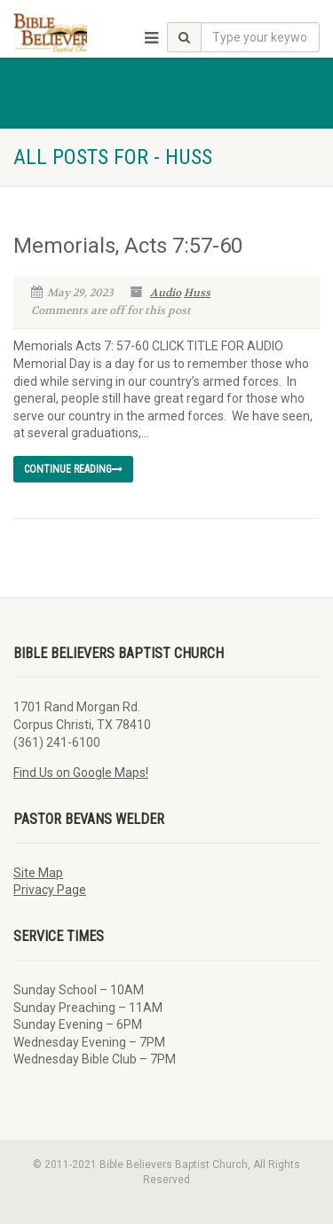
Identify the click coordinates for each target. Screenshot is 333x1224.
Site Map (38, 873)
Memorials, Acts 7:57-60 (127, 245)
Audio (165, 293)
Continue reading (73, 469)
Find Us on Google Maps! (80, 772)
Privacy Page (49, 890)
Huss (197, 293)
